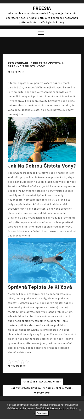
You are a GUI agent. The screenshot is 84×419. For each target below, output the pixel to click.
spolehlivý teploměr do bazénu (41, 321)
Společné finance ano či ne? (42, 382)
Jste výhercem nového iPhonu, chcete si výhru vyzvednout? (42, 390)
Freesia (42, 8)
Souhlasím (42, 413)
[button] (41, 34)
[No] (79, 410)
